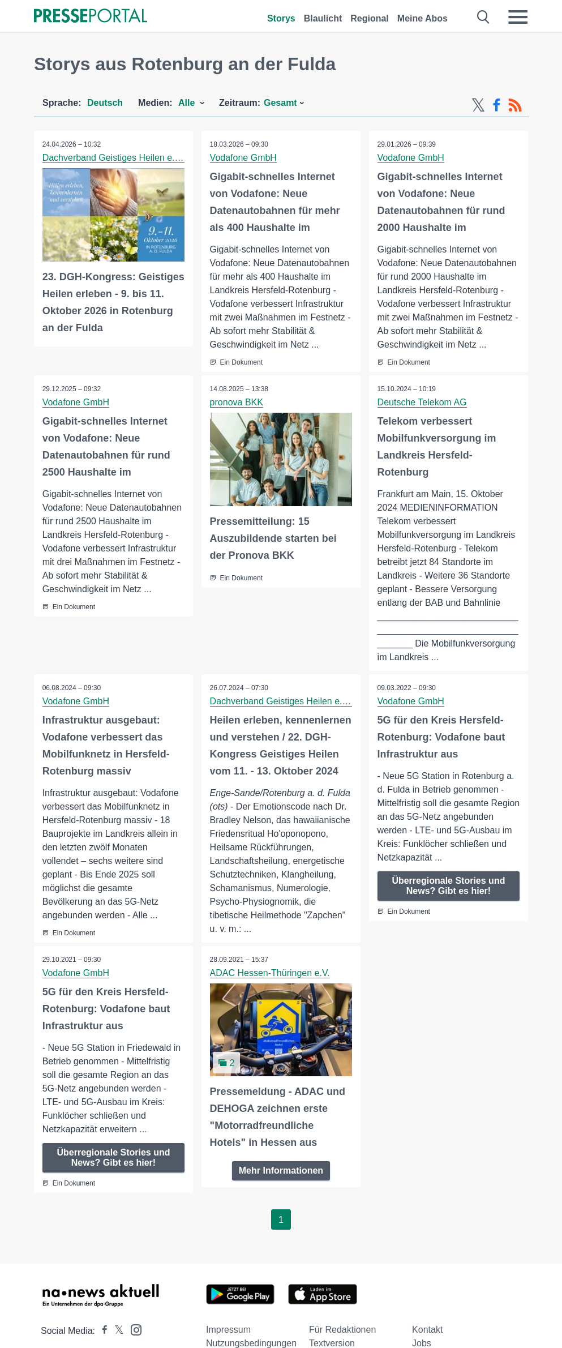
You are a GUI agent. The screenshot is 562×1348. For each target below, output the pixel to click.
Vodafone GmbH (243, 157)
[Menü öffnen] (518, 17)
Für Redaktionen (342, 1330)
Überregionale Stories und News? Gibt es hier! (448, 886)
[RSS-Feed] (515, 105)
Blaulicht (323, 18)
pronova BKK (236, 402)
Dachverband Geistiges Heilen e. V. (113, 157)
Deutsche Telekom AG (422, 402)
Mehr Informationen (281, 1170)
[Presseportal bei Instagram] (132, 1329)
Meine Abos (422, 18)
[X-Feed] (478, 105)
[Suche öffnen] (484, 17)
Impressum (228, 1330)
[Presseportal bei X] (116, 1331)
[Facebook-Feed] (496, 105)
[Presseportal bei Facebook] (101, 1331)
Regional (369, 18)
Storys (281, 18)
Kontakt (427, 1330)
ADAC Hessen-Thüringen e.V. (270, 973)
